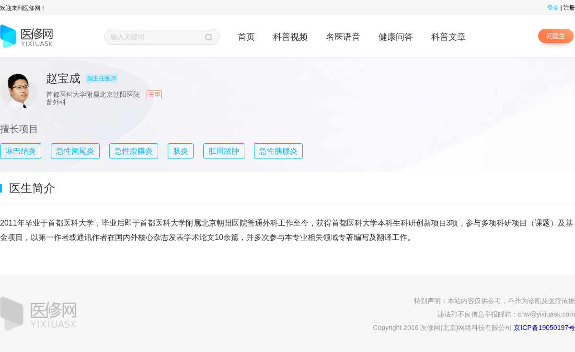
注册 (569, 7)
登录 (553, 7)
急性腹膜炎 (134, 151)
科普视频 (290, 37)
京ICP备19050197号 (544, 327)
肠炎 (180, 151)
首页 (246, 37)
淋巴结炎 (20, 151)
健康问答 (396, 37)
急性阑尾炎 (75, 151)
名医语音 (343, 37)
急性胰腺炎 (278, 151)
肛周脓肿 (223, 151)
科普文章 (448, 37)
